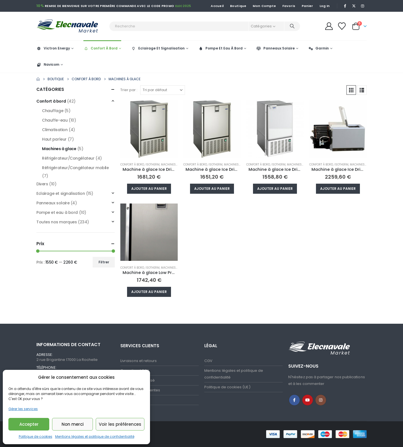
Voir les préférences (120, 424)
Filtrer (104, 262)
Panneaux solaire (52, 203)
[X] (354, 6)
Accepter (29, 424)
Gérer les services (23, 408)
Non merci (73, 424)
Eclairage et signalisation (60, 193)
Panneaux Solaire (275, 48)
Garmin (318, 48)
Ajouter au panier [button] (149, 188)
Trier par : (128, 90)
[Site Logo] (71, 26)
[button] (351, 90)
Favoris (288, 6)
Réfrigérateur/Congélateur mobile (75, 168)
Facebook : (294, 400)
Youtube (307, 400)
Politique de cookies (35, 436)
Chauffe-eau (54, 120)
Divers (42, 184)
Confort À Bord (100, 48)
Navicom (47, 64)
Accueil (217, 6)
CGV (208, 360)
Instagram (320, 400)
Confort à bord (132, 164)
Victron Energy (53, 48)
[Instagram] (362, 6)
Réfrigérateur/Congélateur (68, 158)
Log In (325, 6)
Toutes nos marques (56, 222)
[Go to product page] (149, 129)
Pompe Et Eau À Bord (220, 48)
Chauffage (52, 110)
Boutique (238, 6)
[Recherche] (292, 26)
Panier (307, 6)
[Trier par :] (162, 90)
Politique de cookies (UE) (227, 387)
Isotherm (153, 164)
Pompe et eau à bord (57, 212)
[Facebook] (345, 6)
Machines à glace (174, 164)
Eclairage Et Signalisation (158, 48)
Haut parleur (54, 139)
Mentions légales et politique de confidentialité (94, 436)
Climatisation (55, 130)
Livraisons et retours (138, 360)
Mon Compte (264, 6)
